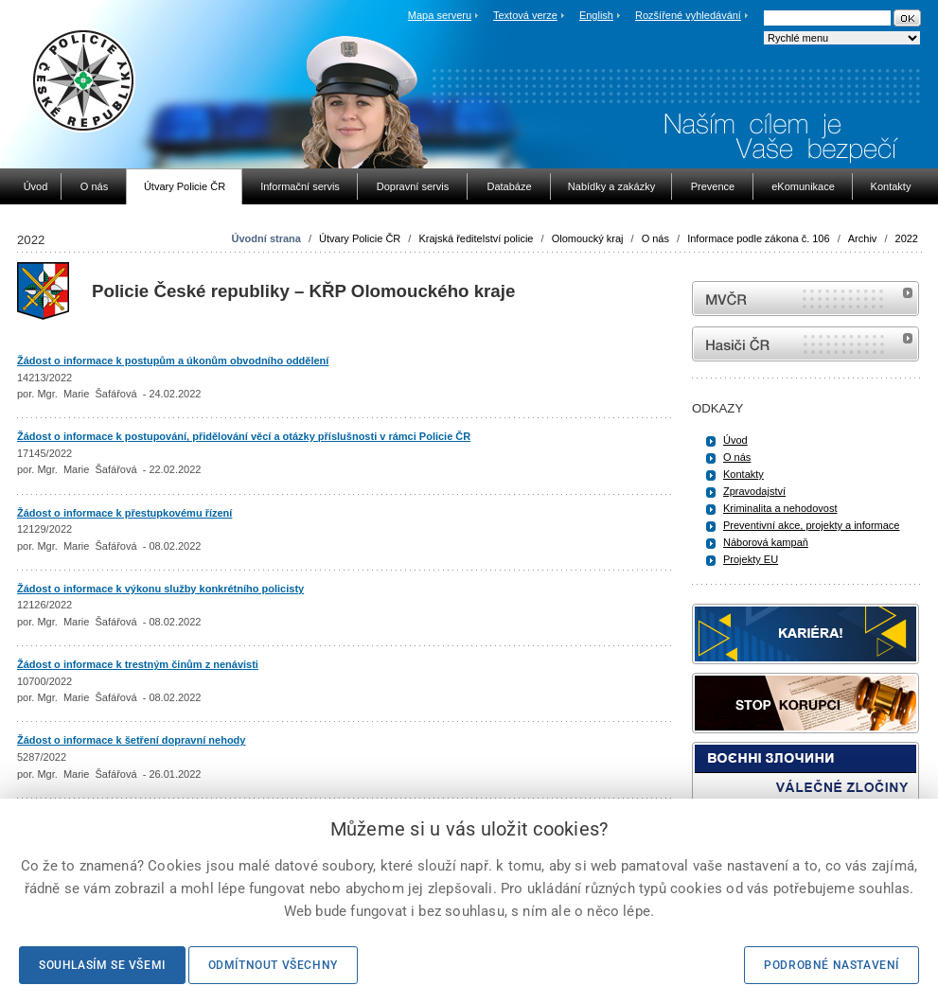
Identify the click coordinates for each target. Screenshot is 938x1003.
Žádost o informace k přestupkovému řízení (124, 513)
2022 (906, 238)
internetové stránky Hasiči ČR (805, 343)
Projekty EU (750, 559)
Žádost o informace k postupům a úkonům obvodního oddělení (172, 360)
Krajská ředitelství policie (475, 238)
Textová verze (525, 15)
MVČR (805, 298)
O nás (655, 238)
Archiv (862, 238)
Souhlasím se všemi (102, 965)
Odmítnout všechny (273, 965)
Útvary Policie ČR (359, 238)
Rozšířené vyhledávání (688, 15)
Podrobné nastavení (831, 965)
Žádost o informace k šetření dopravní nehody (131, 740)
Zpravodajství (754, 491)
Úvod (735, 440)
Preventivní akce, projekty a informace (811, 525)
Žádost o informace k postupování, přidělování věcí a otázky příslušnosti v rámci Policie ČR (243, 436)
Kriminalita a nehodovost (780, 508)
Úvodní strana (266, 238)
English (596, 15)
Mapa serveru (439, 15)
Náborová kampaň (765, 542)
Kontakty (743, 474)
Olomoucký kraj (588, 238)
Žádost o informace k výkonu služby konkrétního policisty (160, 588)
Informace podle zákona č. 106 (758, 238)
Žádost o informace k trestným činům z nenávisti (137, 664)
